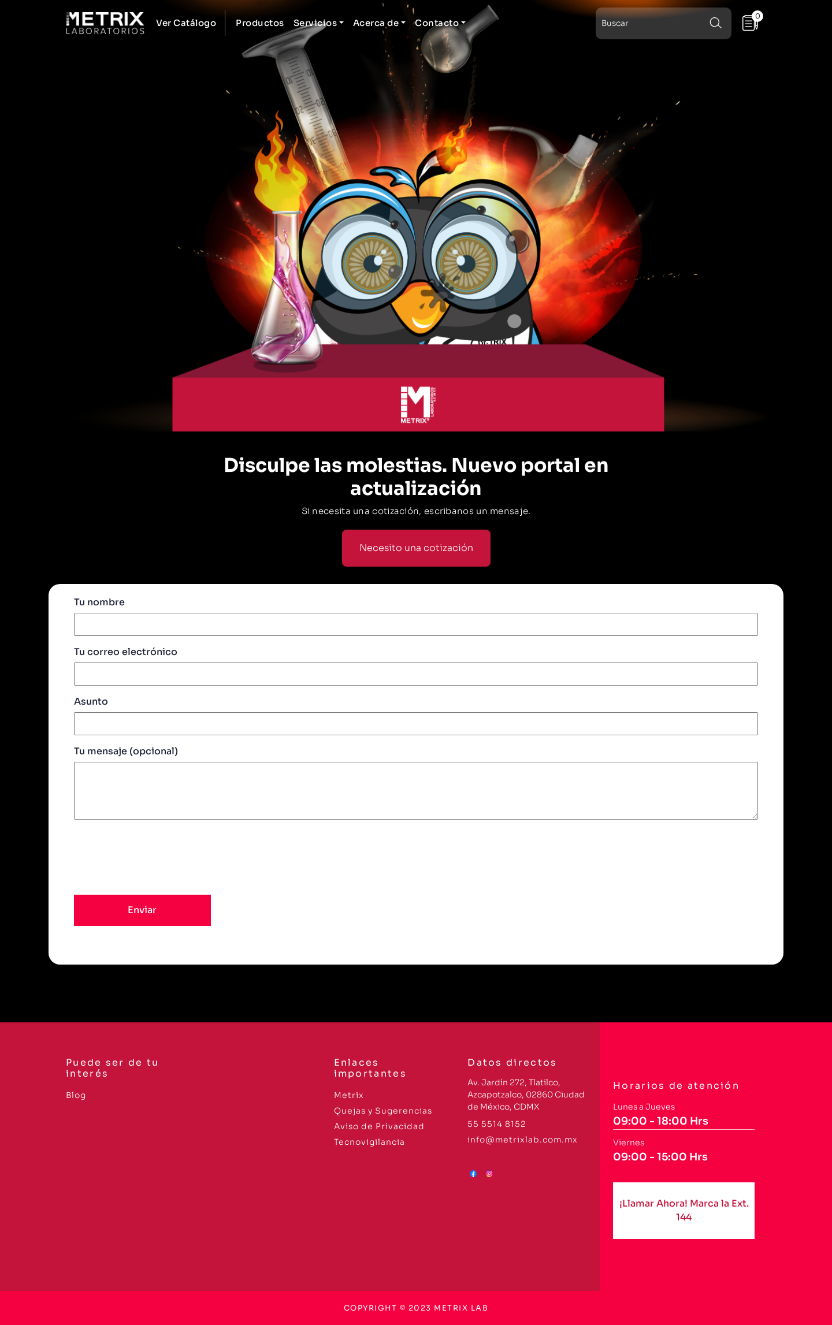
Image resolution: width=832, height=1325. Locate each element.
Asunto (416, 712)
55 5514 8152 (496, 1124)
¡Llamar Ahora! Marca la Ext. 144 (684, 1210)
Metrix (349, 1095)
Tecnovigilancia (369, 1142)
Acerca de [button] (376, 22)
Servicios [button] (315, 22)
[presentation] (162, 855)
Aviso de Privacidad (379, 1126)
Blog (76, 1095)
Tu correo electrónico (416, 663)
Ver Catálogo (186, 22)
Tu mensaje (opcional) (416, 783)
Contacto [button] (437, 22)
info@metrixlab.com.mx (522, 1139)
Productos (260, 22)
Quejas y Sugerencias (383, 1111)
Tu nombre (416, 613)
